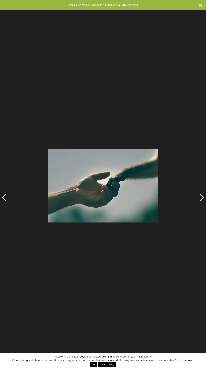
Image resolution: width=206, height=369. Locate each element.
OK (93, 365)
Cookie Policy (107, 365)
